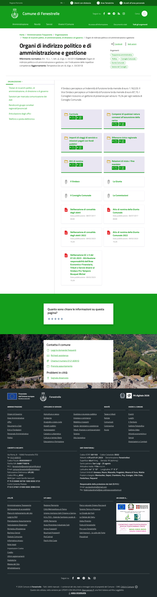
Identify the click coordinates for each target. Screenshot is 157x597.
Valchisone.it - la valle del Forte (92, 532)
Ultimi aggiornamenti (15, 556)
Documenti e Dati (14, 425)
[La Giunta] (109, 181)
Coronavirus (109, 425)
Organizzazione (61, 34)
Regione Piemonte (51, 505)
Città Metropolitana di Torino (55, 509)
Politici (10, 437)
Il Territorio (132, 421)
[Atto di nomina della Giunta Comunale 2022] (109, 232)
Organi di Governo (14, 414)
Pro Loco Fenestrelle (87, 528)
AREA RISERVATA (77, 593)
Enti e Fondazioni (14, 429)
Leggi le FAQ (12, 517)
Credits (10, 552)
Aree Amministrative (15, 418)
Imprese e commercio (82, 418)
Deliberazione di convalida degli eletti (82, 211)
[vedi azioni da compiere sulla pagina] (130, 44)
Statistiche (11, 560)
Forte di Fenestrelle (87, 524)
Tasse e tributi (109, 414)
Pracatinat (83, 536)
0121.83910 (15, 457)
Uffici (9, 421)
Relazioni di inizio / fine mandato (123, 162)
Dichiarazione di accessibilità (18, 509)
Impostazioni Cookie (15, 548)
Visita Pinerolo (85, 520)
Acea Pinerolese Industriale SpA (57, 524)
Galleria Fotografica (136, 425)
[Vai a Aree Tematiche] (105, 3)
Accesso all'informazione (98, 24)
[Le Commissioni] (109, 195)
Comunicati (108, 421)
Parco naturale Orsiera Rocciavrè (92, 505)
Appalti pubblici (50, 425)
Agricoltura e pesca (51, 414)
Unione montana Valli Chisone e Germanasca (62, 513)
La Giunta (117, 181)
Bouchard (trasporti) (52, 532)
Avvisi (106, 429)
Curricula (73, 114)
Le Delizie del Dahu (87, 517)
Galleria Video (133, 429)
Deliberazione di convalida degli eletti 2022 (82, 233)
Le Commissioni (120, 195)
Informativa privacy (15, 540)
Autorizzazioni (49, 429)
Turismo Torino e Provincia (89, 509)
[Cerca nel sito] (144, 14)
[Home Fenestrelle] (34, 14)
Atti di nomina (76, 161)
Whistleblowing (13, 567)
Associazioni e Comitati (137, 441)
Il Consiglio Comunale (80, 195)
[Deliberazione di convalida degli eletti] (66, 209)
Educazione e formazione (54, 441)
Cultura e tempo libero (53, 437)
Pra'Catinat (48, 536)
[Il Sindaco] (66, 181)
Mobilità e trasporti (81, 421)
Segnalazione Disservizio (17, 524)
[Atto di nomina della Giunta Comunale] (109, 209)
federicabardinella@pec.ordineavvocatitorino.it (102, 489)
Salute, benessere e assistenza (85, 425)
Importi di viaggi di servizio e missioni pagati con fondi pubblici (83, 141)
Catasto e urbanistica (52, 433)
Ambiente (48, 418)
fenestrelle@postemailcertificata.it (27, 466)
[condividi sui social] (116, 44)
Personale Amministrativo (17, 433)
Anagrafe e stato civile (53, 421)
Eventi (131, 414)
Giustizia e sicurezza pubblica (85, 414)
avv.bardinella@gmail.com (96, 486)
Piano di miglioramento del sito (19, 513)
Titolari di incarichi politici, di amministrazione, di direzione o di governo (52, 37)
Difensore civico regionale (124, 137)
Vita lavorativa (79, 437)
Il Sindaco (75, 181)
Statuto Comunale (14, 536)
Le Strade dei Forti (86, 513)
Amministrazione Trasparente (39, 34)
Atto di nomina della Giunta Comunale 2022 (126, 233)
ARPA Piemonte (50, 520)
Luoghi (131, 418)
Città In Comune (127, 586)
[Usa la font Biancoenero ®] (80, 3)
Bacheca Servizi (13, 532)
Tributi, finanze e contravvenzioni (86, 429)
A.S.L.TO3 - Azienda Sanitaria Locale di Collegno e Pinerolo (67, 517)
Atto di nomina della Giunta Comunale (126, 211)
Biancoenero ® (88, 590)
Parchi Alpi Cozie (50, 540)
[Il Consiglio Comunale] (66, 195)
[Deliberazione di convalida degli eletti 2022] (66, 232)
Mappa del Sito (13, 564)
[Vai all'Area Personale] (132, 3)
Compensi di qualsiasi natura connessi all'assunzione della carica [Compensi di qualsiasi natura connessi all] (126, 117)
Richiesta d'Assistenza (16, 528)
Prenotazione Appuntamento (19, 520)
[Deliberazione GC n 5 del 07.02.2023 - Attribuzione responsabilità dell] (66, 255)
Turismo (76, 433)
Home (22, 34)
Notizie (107, 418)
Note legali (11, 544)
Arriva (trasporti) (50, 528)
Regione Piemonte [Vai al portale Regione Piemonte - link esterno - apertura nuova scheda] (16, 3)
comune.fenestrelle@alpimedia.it (26, 469)
